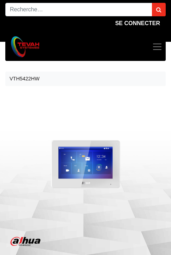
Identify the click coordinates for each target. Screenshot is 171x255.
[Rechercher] (159, 9)
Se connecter (137, 23)
